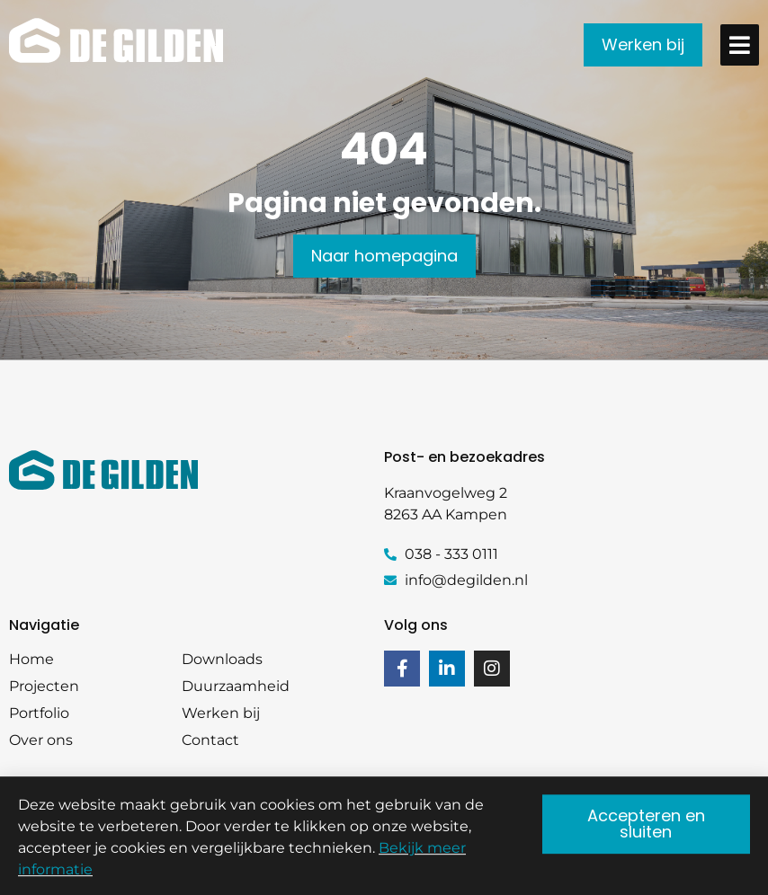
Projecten (44, 686)
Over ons (41, 740)
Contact (210, 740)
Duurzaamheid (236, 686)
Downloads (222, 659)
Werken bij (221, 713)
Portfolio (39, 713)
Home (31, 659)
